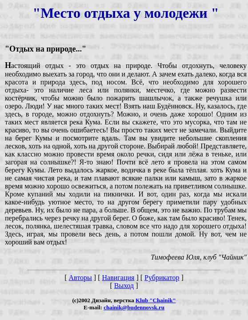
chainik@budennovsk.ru (134, 307)
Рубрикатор (161, 277)
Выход (124, 285)
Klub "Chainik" (156, 300)
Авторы (80, 277)
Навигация (118, 277)
